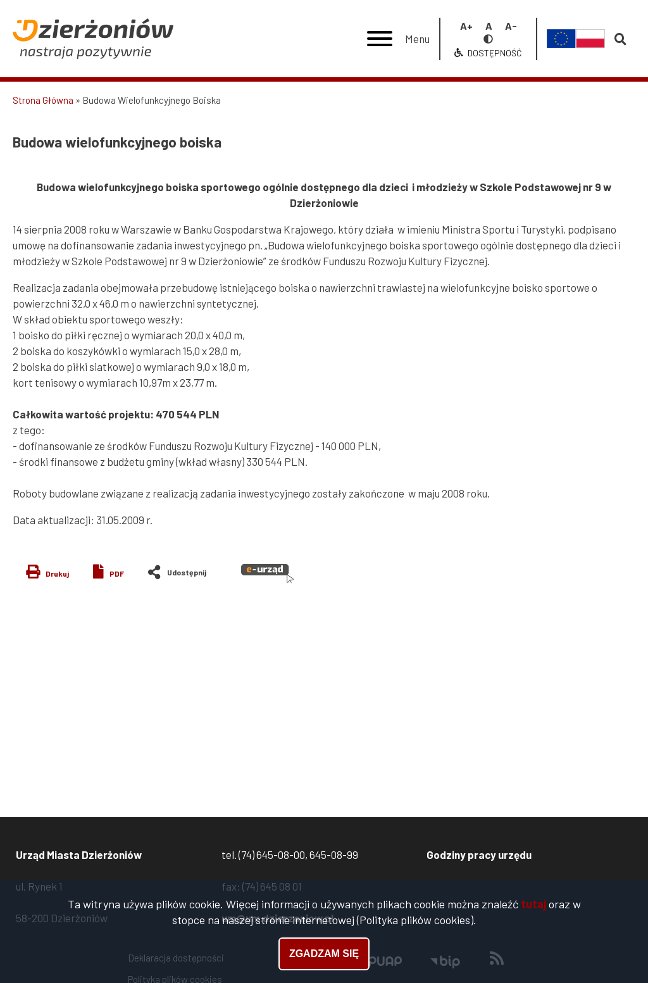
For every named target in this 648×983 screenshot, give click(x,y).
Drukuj (57, 573)
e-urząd (267, 573)
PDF (116, 573)
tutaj (533, 906)
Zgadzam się (324, 955)
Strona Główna (43, 100)
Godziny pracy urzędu (479, 854)
